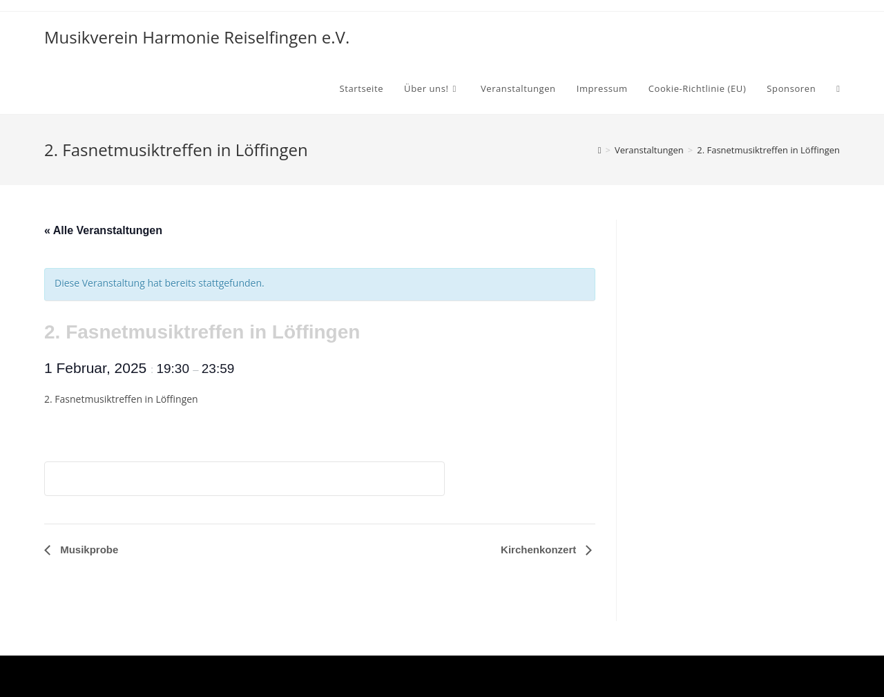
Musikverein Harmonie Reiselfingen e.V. (196, 37)
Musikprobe (87, 549)
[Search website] (838, 88)
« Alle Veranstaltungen (103, 230)
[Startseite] (600, 150)
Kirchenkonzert (540, 549)
